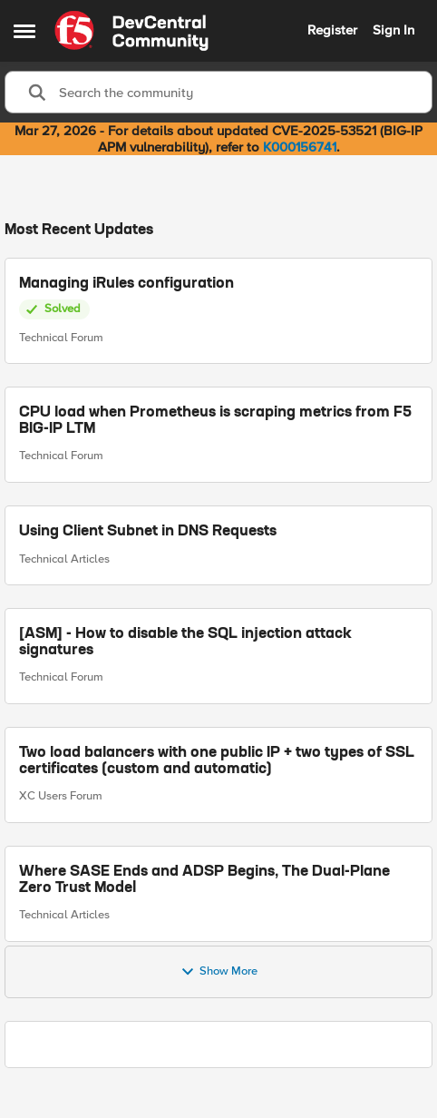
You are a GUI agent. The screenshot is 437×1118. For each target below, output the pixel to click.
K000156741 (299, 147)
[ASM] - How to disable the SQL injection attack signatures (185, 642)
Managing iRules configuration (126, 284)
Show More (218, 972)
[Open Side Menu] (24, 30)
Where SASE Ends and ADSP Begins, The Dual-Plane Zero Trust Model (204, 879)
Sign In (393, 30)
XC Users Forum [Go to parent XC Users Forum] (60, 796)
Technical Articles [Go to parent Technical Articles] (64, 558)
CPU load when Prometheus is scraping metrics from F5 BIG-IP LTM (215, 421)
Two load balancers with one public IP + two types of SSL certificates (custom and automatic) (216, 761)
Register (332, 30)
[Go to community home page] (131, 31)
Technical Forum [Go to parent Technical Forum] (61, 336)
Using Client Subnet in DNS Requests (148, 532)
